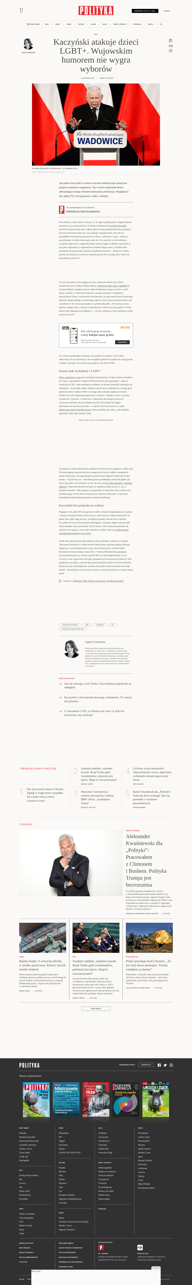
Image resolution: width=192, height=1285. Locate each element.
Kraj (47, 24)
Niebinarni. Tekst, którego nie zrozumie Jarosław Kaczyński (98, 581)
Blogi (105, 24)
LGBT (87, 625)
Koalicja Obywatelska (28, 1175)
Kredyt (62, 1149)
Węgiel (62, 1141)
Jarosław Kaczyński (118, 226)
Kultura (81, 24)
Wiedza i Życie (25, 1149)
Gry (60, 1191)
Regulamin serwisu (66, 1243)
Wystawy (63, 1183)
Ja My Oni (23, 1156)
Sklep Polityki (144, 1184)
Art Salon (63, 1203)
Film (61, 1175)
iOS (99, 1253)
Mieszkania (64, 1133)
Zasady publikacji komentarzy (71, 1248)
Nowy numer (35, 24)
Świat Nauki (24, 1152)
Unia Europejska (26, 1218)
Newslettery (143, 1133)
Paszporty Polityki (67, 1195)
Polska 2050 (24, 1191)
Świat (58, 24)
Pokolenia (137, 24)
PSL (21, 1187)
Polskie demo (104, 1195)
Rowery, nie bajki (105, 1191)
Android (105, 1253)
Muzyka (62, 1171)
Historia (141, 1145)
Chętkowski (103, 1149)
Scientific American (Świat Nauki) (73, 1222)
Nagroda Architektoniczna (70, 1199)
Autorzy (141, 1172)
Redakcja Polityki (26, 1243)
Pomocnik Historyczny (29, 1141)
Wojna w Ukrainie (27, 1214)
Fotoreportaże (144, 1141)
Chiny (21, 1233)
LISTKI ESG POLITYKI (70, 1152)
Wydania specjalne (27, 1137)
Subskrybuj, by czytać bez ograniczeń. (83, 211)
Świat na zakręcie (105, 1175)
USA (21, 1222)
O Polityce (23, 1262)
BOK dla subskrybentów (28, 1257)
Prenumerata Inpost (127, 1065)
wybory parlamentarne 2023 (73, 629)
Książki (62, 1168)
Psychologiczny (105, 1187)
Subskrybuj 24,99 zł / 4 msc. (145, 11)
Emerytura (63, 1145)
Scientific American (27, 1145)
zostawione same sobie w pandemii (112, 286)
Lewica (22, 1183)
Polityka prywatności (67, 1252)
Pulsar (61, 1218)
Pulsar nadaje (104, 1199)
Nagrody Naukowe (67, 1229)
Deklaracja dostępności (68, 1257)
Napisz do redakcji (26, 1252)
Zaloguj (167, 11)
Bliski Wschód (25, 1225)
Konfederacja (25, 1195)
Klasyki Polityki (145, 1160)
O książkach (103, 1179)
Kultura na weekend (107, 1171)
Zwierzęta (142, 1164)
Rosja (21, 1229)
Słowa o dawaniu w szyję (70, 377)
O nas (140, 1180)
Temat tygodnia (105, 1168)
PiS (112, 625)
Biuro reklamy (24, 1248)
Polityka (22, 1133)
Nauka (93, 24)
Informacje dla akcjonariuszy (71, 1262)
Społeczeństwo (144, 1149)
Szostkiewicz (104, 1141)
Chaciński (102, 1145)
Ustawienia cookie (66, 1267)
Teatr (61, 1187)
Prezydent (23, 1199)
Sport (140, 1156)
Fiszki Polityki (142, 1253)
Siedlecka (102, 1133)
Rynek (69, 24)
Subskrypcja (146, 1065)
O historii (102, 1183)
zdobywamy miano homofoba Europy (75, 410)
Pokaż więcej (96, 1008)
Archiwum (142, 1168)
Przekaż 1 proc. (144, 1152)
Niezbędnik (24, 1160)
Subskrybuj (122, 342)
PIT (60, 1137)
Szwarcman (103, 1137)
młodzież (100, 625)
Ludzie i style (144, 1137)
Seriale (62, 1179)
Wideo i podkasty (120, 24)
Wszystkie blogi (105, 1152)
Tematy (141, 1176)
